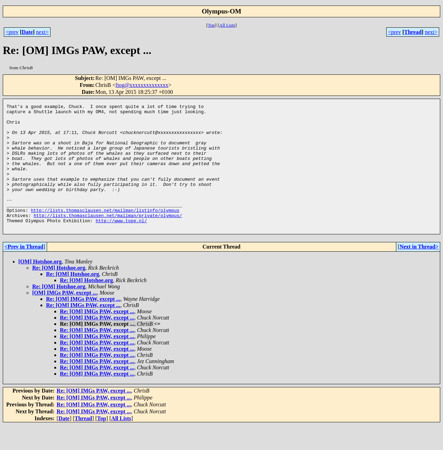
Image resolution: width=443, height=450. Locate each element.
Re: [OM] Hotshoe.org (58, 293)
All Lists (227, 25)
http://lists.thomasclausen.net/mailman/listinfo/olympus (105, 232)
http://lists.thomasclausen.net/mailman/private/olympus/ (108, 238)
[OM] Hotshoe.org (40, 286)
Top (211, 25)
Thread (413, 32)
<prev (12, 32)
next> (42, 32)
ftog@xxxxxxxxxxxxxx (142, 85)
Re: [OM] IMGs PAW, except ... (83, 324)
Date (27, 32)
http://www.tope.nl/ (121, 244)
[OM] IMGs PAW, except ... (64, 318)
